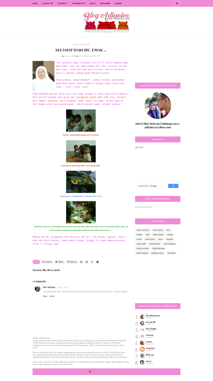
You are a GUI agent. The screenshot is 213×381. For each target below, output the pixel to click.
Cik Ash (149, 335)
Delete (52, 296)
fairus (148, 361)
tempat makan (154, 244)
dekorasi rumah (143, 248)
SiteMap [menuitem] (118, 3)
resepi (139, 239)
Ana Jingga (151, 328)
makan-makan (158, 235)
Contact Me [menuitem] (47, 3)
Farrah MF (151, 322)
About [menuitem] (93, 3)
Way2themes (99, 372)
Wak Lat (150, 354)
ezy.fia (149, 341)
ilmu (168, 230)
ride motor (171, 253)
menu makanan (169, 244)
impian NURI (141, 244)
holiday (139, 235)
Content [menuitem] (62, 3)
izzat (147, 235)
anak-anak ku (158, 230)
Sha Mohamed (153, 315)
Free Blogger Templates (126, 372)
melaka (170, 235)
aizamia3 (150, 348)
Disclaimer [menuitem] (105, 3)
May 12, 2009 (63, 287)
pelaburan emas (157, 253)
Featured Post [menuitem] (78, 3)
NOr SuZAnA (49, 287)
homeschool (150, 239)
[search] (151, 186)
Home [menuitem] (35, 3)
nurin (160, 239)
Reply (45, 296)
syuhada (169, 239)
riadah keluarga (158, 248)
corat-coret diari (143, 230)
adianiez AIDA (70, 56)
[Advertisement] (157, 61)
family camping (142, 253)
